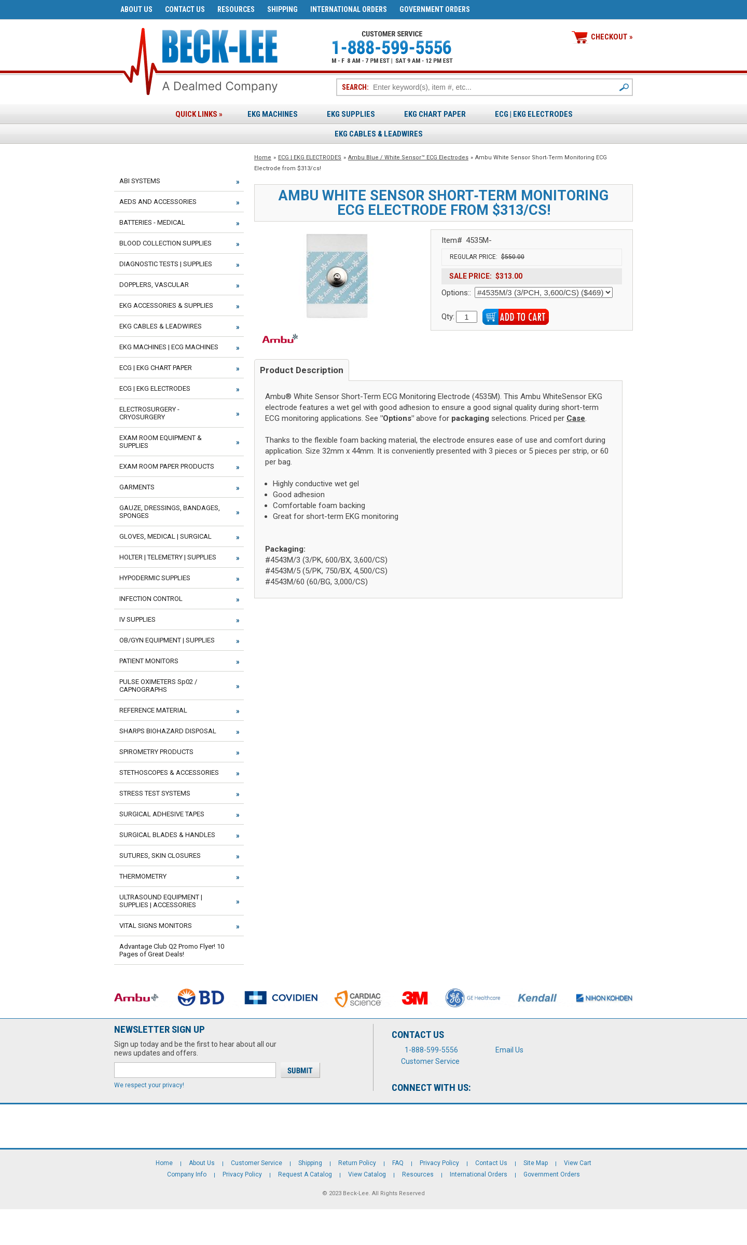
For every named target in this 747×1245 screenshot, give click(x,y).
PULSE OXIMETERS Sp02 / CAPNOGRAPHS (158, 685)
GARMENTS (137, 487)
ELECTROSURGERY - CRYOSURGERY (149, 413)
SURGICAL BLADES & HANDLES (167, 835)
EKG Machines (272, 114)
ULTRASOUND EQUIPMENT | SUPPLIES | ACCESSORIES (160, 901)
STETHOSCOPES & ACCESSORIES (169, 772)
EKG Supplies (351, 114)
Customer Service (430, 1061)
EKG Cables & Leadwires (379, 134)
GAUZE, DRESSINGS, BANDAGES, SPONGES (169, 511)
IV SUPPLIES (137, 619)
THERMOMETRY (143, 876)
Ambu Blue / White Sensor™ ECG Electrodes (408, 157)
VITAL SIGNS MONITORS (155, 925)
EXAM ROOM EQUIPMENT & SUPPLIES (160, 441)
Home (262, 157)
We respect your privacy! (149, 1085)
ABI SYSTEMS (139, 181)
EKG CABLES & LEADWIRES (160, 326)
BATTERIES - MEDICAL (152, 222)
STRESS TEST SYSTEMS (154, 793)
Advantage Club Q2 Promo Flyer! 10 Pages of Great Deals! (171, 950)
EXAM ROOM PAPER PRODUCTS (166, 466)
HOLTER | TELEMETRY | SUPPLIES (167, 557)
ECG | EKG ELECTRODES (534, 114)
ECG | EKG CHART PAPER (155, 368)
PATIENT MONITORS (148, 661)
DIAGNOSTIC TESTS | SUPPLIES (165, 264)
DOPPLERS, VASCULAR (154, 285)
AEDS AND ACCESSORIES (158, 202)
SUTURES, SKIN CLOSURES (160, 855)
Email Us (509, 1050)
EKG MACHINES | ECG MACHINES (168, 347)
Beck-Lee (356, 1193)
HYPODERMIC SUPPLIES (154, 578)
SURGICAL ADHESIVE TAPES (161, 814)
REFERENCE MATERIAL (153, 710)
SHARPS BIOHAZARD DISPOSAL (167, 731)
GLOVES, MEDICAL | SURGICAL (165, 536)
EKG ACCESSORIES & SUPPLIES (166, 305)
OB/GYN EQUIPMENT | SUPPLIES (167, 640)
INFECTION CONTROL (151, 599)
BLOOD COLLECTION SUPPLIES (165, 243)
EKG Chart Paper (435, 114)
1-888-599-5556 (431, 1050)
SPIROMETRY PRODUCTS (156, 752)
